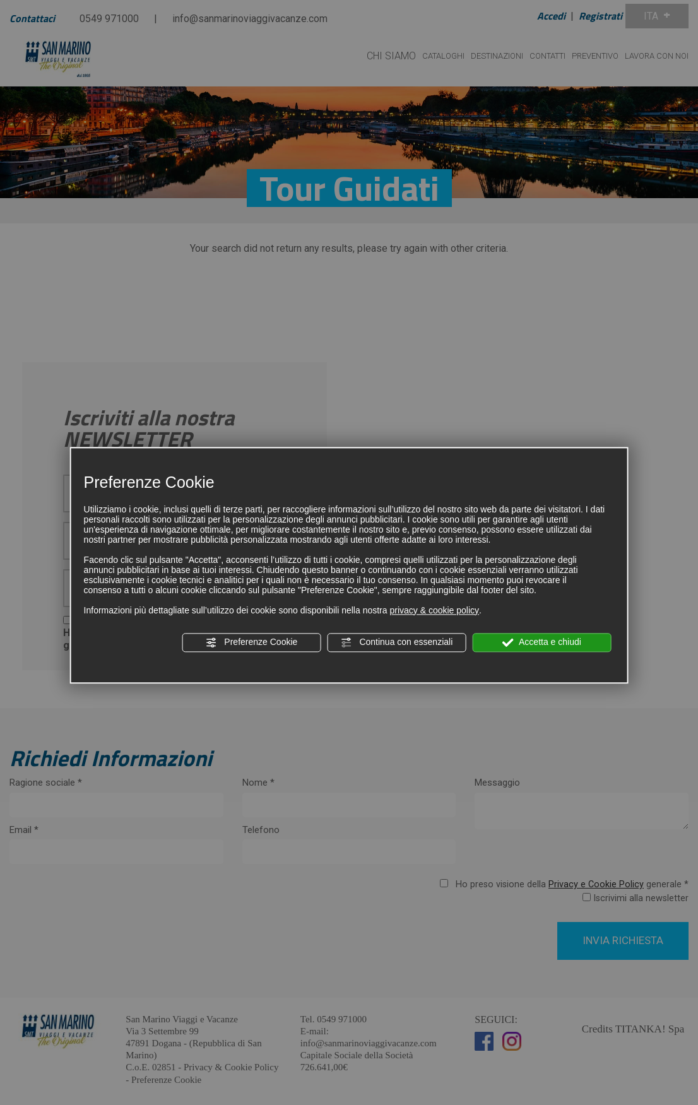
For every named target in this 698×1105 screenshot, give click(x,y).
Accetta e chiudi (541, 642)
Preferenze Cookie (251, 642)
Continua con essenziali (397, 642)
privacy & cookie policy (434, 610)
